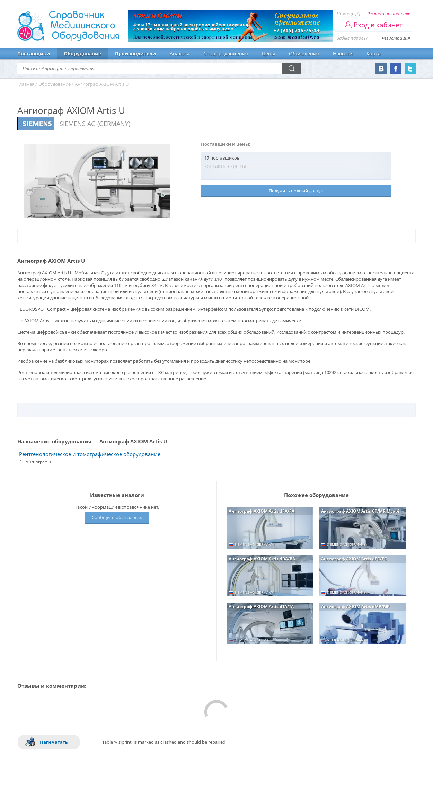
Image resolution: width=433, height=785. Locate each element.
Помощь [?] (348, 13)
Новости (343, 53)
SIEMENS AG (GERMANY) (95, 123)
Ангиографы (38, 461)
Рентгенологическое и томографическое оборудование (89, 454)
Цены (268, 53)
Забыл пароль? (352, 38)
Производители (135, 53)
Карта (373, 53)
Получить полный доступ (296, 191)
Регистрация (396, 38)
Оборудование (82, 53)
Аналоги (179, 53)
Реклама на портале (388, 13)
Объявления (304, 53)
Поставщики (33, 53)
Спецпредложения (225, 53)
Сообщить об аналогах (117, 517)
